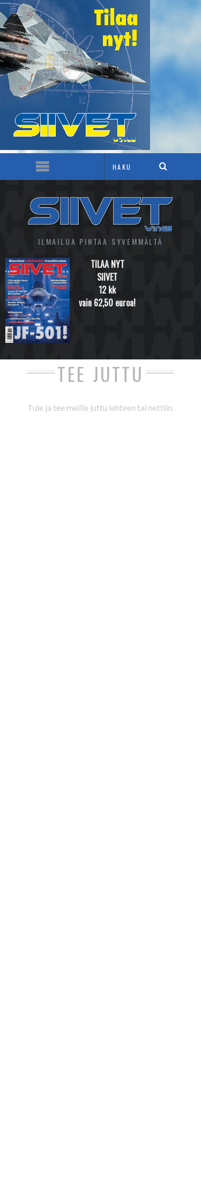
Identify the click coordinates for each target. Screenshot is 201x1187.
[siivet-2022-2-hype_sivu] (75, 146)
